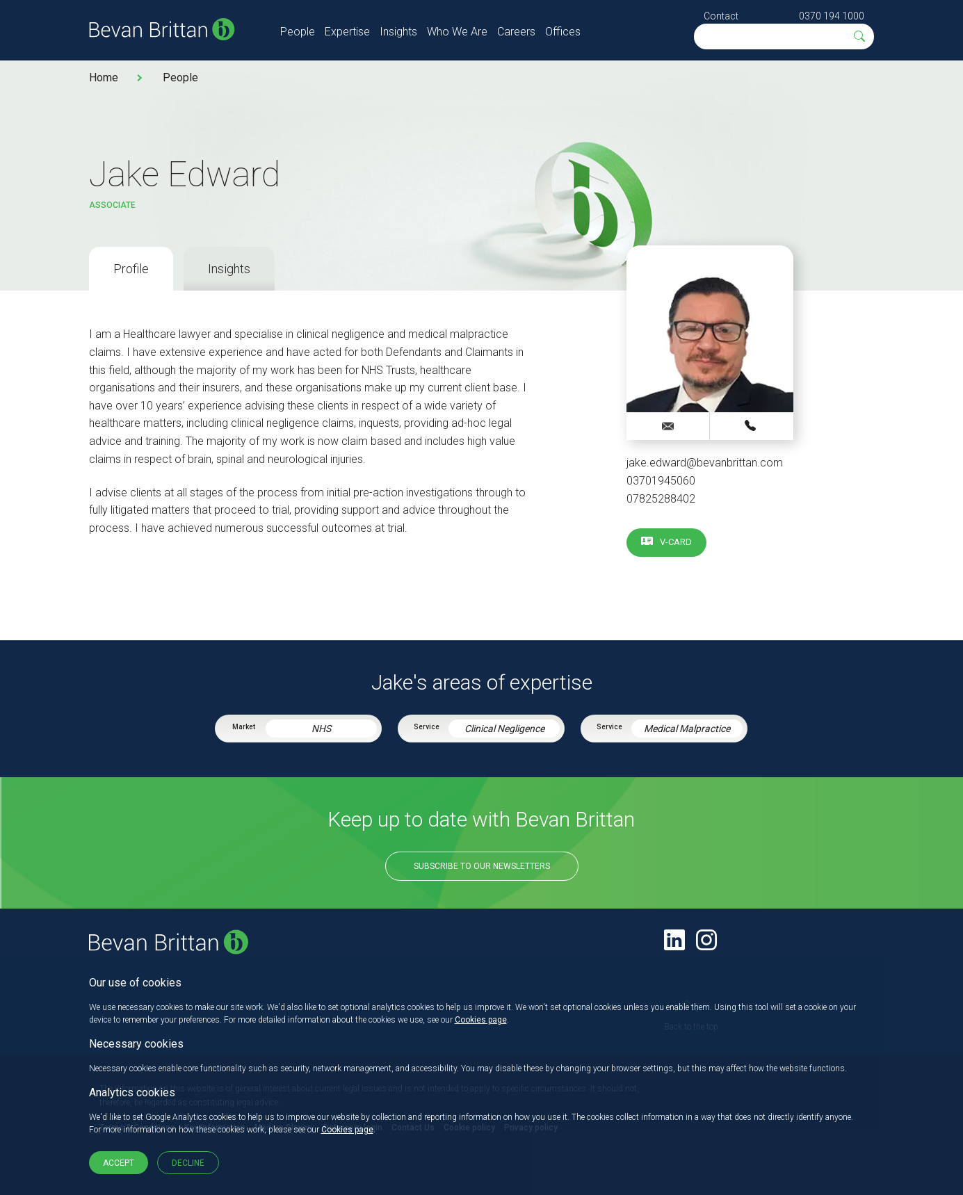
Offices (563, 31)
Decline (188, 1163)
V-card (676, 542)
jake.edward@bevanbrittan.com (704, 462)
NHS (321, 728)
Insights (398, 31)
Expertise (347, 31)
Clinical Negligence (504, 728)
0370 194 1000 (831, 16)
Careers (516, 31)
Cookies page (481, 1020)
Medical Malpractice (687, 728)
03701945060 (660, 480)
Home (103, 77)
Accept (118, 1163)
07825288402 (660, 498)
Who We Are (457, 31)
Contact (721, 16)
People (297, 31)
